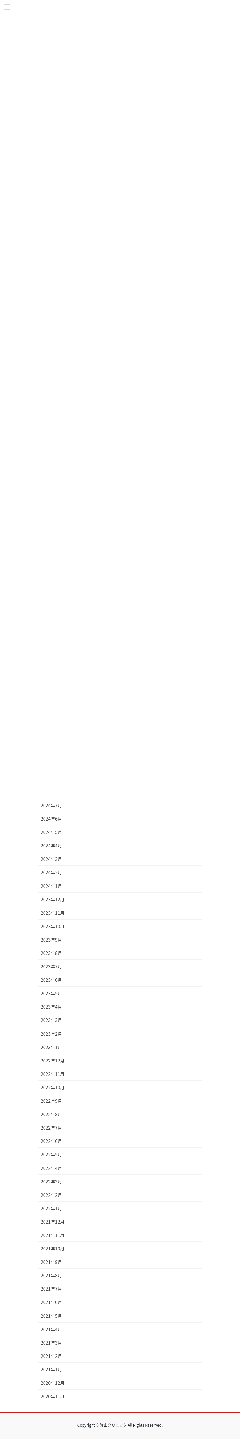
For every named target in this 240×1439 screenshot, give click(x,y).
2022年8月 (51, 1114)
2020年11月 (53, 1396)
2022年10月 (53, 1087)
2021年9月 (51, 1262)
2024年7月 (51, 805)
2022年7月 (51, 1127)
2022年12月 (53, 1060)
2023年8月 (51, 953)
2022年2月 (51, 1195)
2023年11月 (53, 913)
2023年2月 (51, 1034)
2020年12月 (53, 1383)
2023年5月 (51, 993)
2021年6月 (51, 1302)
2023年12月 (53, 899)
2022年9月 (51, 1101)
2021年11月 (53, 1235)
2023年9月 (51, 939)
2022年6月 (51, 1141)
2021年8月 (51, 1275)
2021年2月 (51, 1356)
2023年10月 (53, 926)
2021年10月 (53, 1248)
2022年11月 (53, 1074)
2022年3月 (51, 1181)
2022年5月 (51, 1154)
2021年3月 (51, 1342)
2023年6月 (51, 980)
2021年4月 (51, 1329)
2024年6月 (51, 819)
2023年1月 (51, 1047)
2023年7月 (51, 966)
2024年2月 (51, 872)
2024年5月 (51, 832)
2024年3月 (51, 859)
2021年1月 (51, 1369)
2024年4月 (51, 845)
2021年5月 (51, 1316)
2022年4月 (51, 1168)
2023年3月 (51, 1020)
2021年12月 (53, 1222)
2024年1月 (51, 886)
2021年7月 (51, 1289)
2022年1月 (51, 1208)
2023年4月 (51, 1006)
